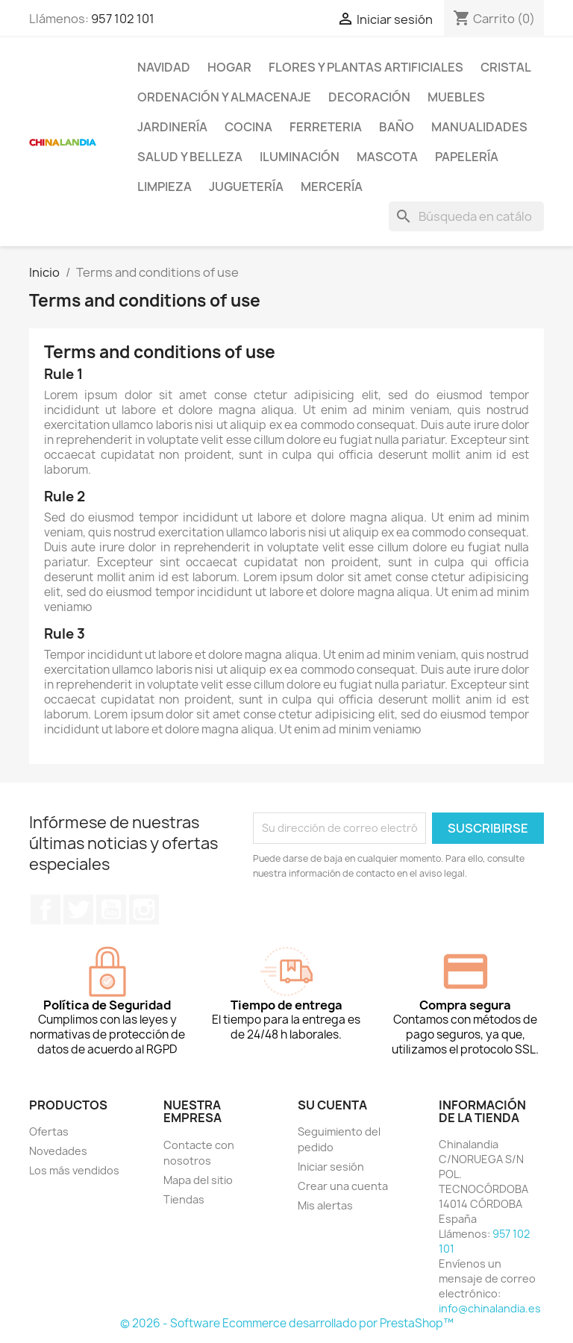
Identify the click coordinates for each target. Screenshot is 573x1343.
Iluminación (299, 156)
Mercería (332, 186)
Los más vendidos (74, 1170)
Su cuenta (332, 1105)
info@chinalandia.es (490, 1308)
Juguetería (246, 186)
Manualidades (479, 127)
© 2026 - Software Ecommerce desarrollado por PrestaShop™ (287, 1323)
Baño (396, 127)
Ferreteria (325, 127)
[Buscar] (466, 216)
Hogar (229, 67)
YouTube (111, 909)
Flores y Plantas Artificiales (366, 67)
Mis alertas (325, 1205)
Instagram (144, 909)
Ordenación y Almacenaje (224, 97)
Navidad (163, 67)
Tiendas (183, 1199)
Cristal (505, 67)
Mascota (387, 156)
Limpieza (164, 186)
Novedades (58, 1151)
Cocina (248, 127)
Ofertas (49, 1131)
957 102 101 (122, 18)
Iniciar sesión (331, 1166)
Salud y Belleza (189, 156)
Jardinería (172, 127)
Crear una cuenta (343, 1186)
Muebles (456, 97)
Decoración (369, 97)
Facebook (45, 909)
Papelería (466, 156)
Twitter (78, 909)
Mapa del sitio (198, 1180)
